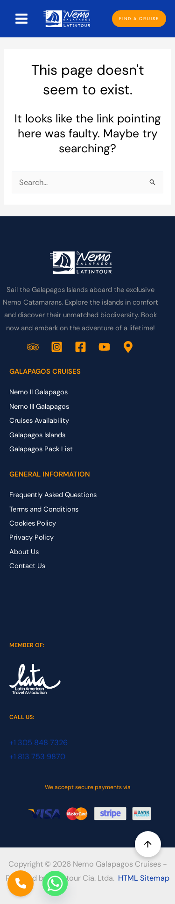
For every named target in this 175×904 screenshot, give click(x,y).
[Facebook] (80, 347)
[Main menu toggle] (22, 19)
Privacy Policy (31, 537)
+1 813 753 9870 (37, 757)
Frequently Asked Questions (53, 494)
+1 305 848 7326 (38, 742)
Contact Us (27, 565)
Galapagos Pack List (41, 449)
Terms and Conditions (43, 509)
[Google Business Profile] (128, 347)
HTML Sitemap (143, 878)
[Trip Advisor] (33, 347)
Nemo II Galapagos (38, 392)
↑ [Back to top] (148, 844)
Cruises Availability (39, 420)
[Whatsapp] (55, 883)
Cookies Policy (32, 523)
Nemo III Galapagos (39, 406)
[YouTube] (104, 347)
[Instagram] (57, 347)
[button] (139, 19)
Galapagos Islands (37, 435)
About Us (24, 551)
